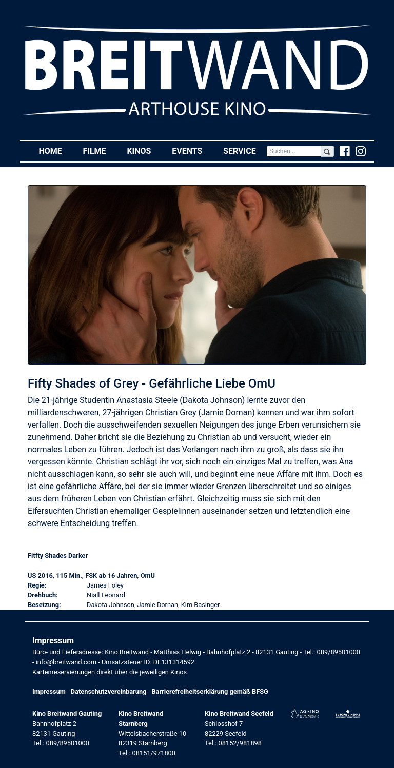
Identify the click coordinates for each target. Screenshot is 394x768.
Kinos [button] (144, 150)
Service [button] (244, 150)
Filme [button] (99, 150)
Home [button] (55, 150)
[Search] (293, 151)
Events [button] (192, 150)
